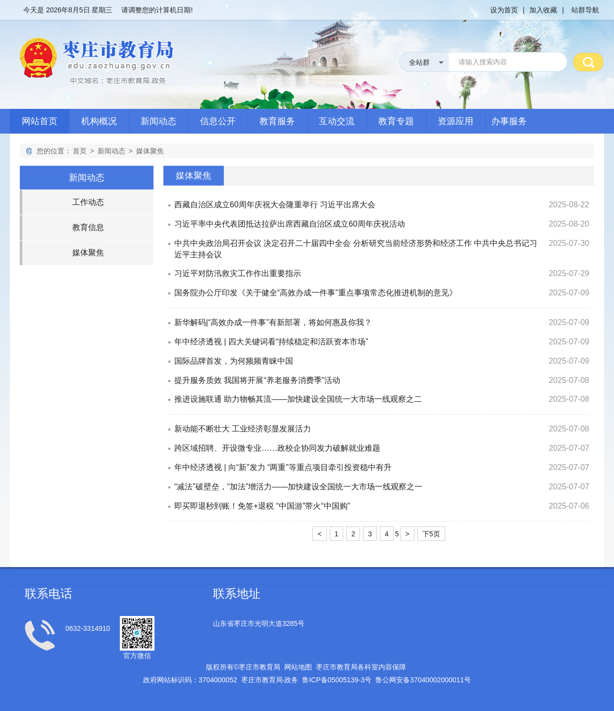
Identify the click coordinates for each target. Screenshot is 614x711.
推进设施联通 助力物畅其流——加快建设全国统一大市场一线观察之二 (298, 399)
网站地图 (298, 667)
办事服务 (509, 121)
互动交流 (337, 121)
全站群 (419, 62)
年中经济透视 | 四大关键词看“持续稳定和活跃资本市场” (271, 341)
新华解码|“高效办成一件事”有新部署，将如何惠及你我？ (273, 322)
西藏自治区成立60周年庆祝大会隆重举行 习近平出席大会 (274, 204)
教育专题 (396, 121)
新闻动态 (158, 121)
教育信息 (88, 227)
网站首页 (39, 121)
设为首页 (504, 10)
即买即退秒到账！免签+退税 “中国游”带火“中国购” (262, 506)
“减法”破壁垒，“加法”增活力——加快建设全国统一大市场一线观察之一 (298, 486)
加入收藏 (543, 10)
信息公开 (218, 121)
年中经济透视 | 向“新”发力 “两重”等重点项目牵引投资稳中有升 (283, 467)
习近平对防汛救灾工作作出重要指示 (237, 273)
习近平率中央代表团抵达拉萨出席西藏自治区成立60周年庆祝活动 (289, 224)
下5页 (431, 534)
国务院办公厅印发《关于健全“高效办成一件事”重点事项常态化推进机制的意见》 (315, 292)
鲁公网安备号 (423, 680)
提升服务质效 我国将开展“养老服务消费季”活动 (257, 380)
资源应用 (455, 121)
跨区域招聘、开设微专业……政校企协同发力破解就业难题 (277, 448)
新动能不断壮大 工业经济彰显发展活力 (242, 429)
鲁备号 (336, 680)
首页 (80, 151)
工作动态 (88, 202)
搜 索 (588, 62)
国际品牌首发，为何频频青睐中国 (233, 361)
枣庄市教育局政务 (270, 680)
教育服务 (277, 121)
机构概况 (99, 121)
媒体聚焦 (150, 151)
